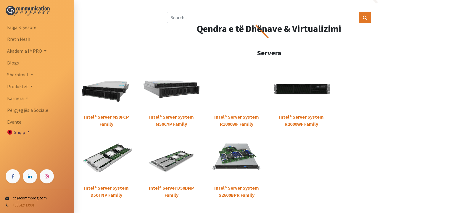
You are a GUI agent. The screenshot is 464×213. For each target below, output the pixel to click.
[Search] (365, 17)
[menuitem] (37, 27)
